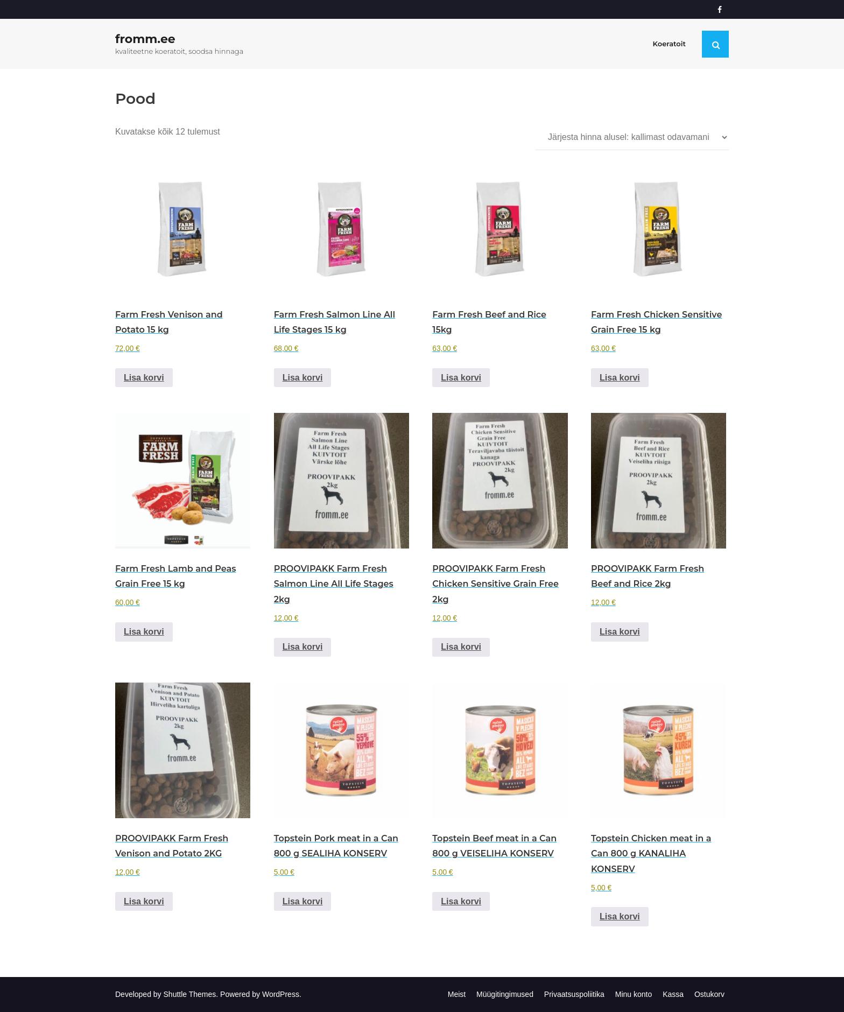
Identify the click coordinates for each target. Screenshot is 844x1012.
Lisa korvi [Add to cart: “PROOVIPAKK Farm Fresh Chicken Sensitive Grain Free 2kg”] (461, 646)
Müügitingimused (504, 994)
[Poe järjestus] (632, 137)
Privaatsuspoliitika (574, 994)
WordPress (280, 994)
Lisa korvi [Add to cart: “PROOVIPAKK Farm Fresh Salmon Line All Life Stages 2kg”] (303, 646)
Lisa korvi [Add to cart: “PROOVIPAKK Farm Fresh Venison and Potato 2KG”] (144, 901)
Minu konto (633, 994)
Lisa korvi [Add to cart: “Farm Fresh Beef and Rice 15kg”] (461, 377)
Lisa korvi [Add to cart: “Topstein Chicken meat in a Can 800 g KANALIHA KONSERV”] (620, 916)
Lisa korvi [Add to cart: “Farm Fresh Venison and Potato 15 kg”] (144, 377)
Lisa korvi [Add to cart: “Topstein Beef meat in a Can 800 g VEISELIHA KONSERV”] (461, 901)
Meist (457, 994)
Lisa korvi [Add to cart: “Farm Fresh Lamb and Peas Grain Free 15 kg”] (144, 631)
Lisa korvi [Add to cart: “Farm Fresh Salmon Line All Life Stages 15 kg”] (303, 377)
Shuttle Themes (190, 994)
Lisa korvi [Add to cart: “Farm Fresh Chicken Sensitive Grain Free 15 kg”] (620, 377)
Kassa (673, 994)
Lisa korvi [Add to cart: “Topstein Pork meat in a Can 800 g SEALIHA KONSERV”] (303, 901)
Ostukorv (709, 994)
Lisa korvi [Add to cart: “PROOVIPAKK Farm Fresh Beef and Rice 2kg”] (620, 631)
